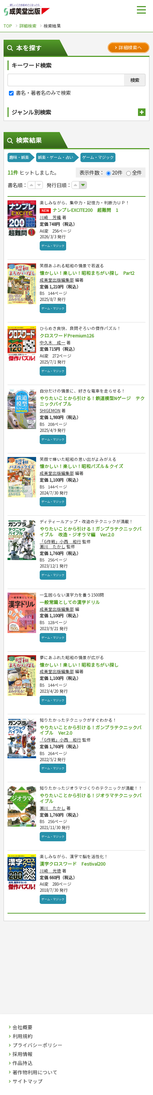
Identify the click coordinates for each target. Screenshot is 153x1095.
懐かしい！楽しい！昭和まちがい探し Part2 (87, 272)
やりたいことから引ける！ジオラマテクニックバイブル (91, 798)
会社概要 (23, 1027)
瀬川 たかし (52, 546)
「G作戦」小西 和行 (60, 541)
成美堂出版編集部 (57, 280)
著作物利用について (35, 1072)
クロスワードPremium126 (67, 335)
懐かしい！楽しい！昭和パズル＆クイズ (81, 466)
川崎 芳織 (50, 217)
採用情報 (23, 1054)
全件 (134, 172)
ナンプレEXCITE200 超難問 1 (85, 209)
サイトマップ (28, 1081)
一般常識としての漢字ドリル (70, 602)
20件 (114, 172)
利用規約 (23, 1036)
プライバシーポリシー (38, 1045)
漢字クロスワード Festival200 (72, 863)
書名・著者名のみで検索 (40, 92)
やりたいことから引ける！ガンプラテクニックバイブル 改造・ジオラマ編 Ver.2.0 (91, 531)
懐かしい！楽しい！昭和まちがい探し (79, 664)
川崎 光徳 (50, 870)
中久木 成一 (52, 342)
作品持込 (23, 1063)
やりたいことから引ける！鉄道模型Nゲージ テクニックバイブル (92, 401)
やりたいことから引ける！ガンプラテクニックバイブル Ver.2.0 (91, 730)
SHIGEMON (50, 410)
